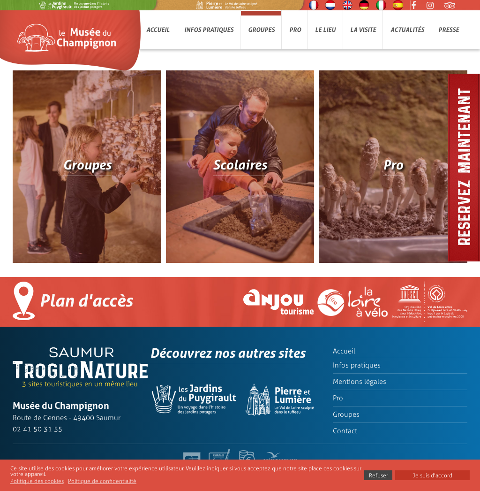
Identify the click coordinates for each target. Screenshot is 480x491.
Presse (448, 29)
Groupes (261, 29)
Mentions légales (359, 381)
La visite (363, 29)
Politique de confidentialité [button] (102, 481)
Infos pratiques (208, 29)
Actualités (407, 29)
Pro (295, 29)
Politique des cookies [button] (37, 481)
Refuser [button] (378, 475)
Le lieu (325, 29)
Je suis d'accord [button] (432, 475)
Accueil (158, 29)
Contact (345, 431)
